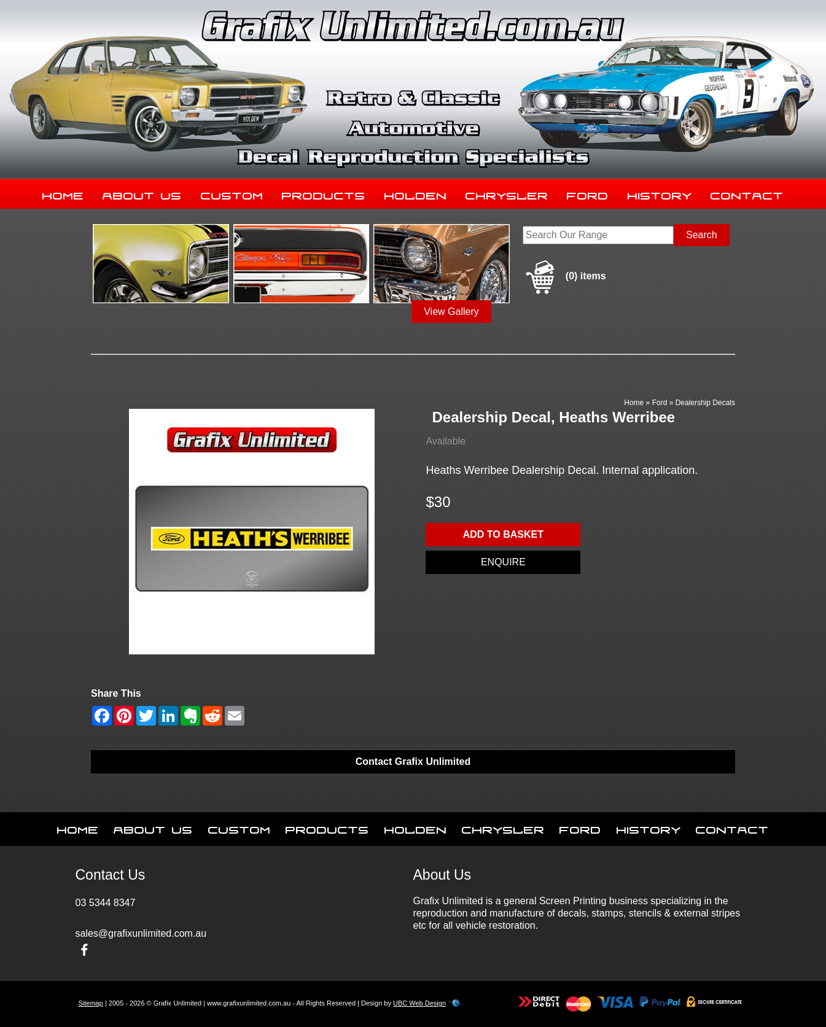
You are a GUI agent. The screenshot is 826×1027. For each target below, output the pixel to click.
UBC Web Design (419, 1003)
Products (323, 193)
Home (63, 193)
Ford (588, 193)
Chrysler (507, 193)
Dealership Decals (705, 402)
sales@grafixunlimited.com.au (141, 933)
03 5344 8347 (106, 902)
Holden (415, 193)
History (660, 193)
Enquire (503, 562)
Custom (232, 193)
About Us (142, 193)
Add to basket (503, 534)
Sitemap (91, 1003)
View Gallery (451, 311)
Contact (747, 193)
